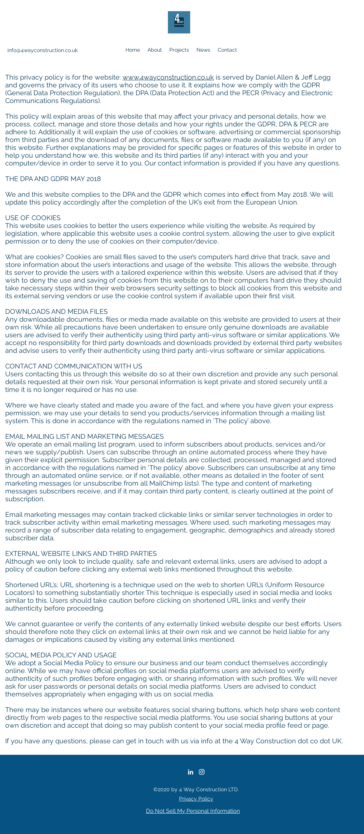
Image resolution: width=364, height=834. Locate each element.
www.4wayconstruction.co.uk (168, 77)
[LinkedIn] (190, 772)
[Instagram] (201, 772)
